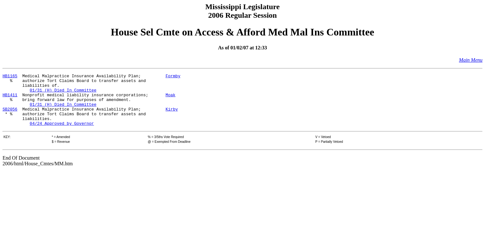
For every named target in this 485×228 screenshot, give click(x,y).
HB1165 (10, 76)
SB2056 (10, 116)
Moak (170, 99)
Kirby (172, 116)
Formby (173, 76)
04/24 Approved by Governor (62, 133)
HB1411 (10, 99)
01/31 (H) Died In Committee (63, 94)
